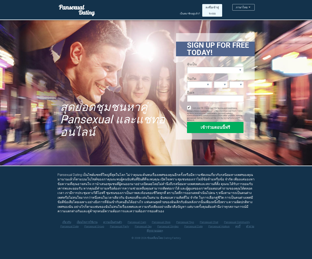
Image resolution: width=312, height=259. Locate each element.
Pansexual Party (119, 226)
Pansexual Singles (168, 226)
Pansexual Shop (161, 222)
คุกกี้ (237, 226)
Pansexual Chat (209, 222)
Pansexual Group (94, 226)
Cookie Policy (206, 111)
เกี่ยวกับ (66, 222)
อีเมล (190, 92)
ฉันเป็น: (192, 64)
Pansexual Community (237, 222)
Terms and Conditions (227, 108)
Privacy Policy (193, 111)
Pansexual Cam (137, 222)
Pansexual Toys (185, 222)
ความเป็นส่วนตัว (112, 222)
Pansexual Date (69, 226)
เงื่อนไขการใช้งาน (87, 222)
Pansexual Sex (143, 226)
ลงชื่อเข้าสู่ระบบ (212, 10)
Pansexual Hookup (219, 226)
